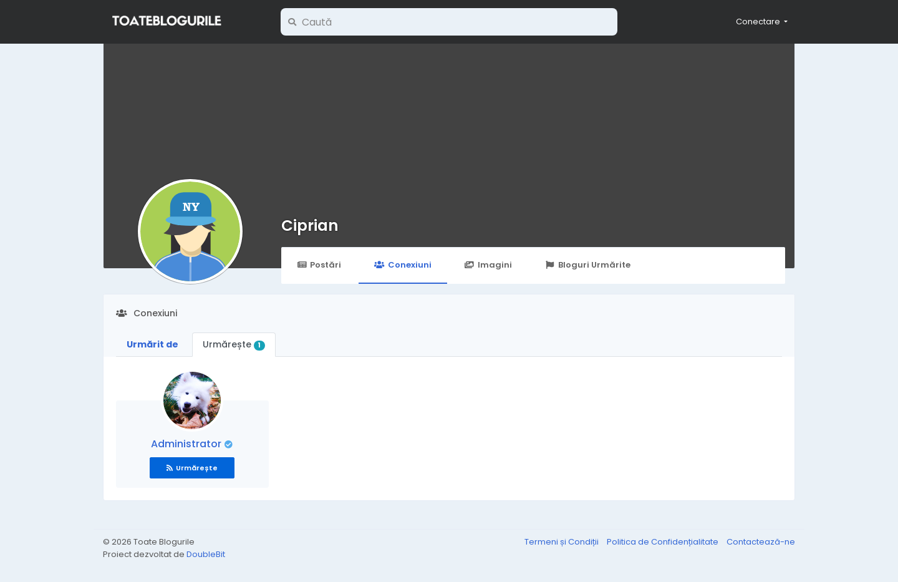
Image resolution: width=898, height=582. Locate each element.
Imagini (488, 265)
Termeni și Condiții (562, 542)
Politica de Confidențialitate (663, 542)
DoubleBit (205, 554)
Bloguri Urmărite (587, 265)
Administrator (187, 444)
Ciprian (310, 225)
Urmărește (234, 344)
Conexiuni (402, 265)
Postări (319, 265)
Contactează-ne (761, 542)
